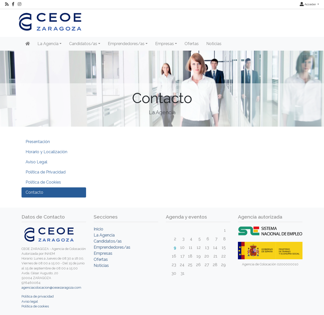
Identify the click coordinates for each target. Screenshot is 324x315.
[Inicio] (28, 44)
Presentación (38, 141)
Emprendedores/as (112, 247)
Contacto (34, 192)
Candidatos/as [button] (83, 43)
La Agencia (104, 235)
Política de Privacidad (46, 172)
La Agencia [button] (47, 43)
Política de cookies (35, 306)
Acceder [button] (308, 4)
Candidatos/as (108, 241)
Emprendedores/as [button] (126, 43)
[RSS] (7, 4)
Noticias (213, 43)
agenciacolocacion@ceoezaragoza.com (51, 287)
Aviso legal (30, 301)
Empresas (103, 253)
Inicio (98, 229)
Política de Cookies (43, 182)
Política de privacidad (38, 296)
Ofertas (192, 43)
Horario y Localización (46, 151)
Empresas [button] (164, 43)
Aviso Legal (36, 162)
